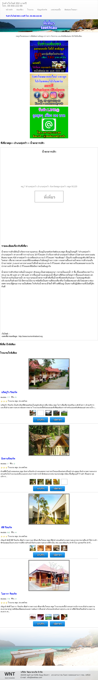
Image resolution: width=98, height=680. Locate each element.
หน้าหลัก (9, 10)
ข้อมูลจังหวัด (42, 10)
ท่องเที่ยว (19, 10)
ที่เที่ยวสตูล (6, 143)
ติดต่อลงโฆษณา (71, 10)
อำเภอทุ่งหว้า (20, 143)
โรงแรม (30, 10)
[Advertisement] (49, 169)
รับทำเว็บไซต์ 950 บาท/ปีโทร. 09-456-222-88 (14, 4)
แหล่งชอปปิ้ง (56, 10)
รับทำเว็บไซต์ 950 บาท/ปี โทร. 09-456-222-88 (24, 16)
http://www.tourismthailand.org (31, 336)
